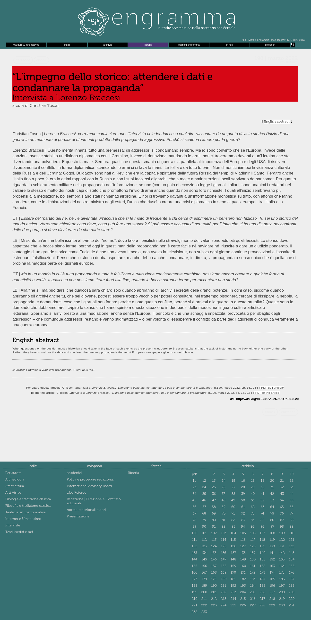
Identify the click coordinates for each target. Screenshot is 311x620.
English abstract (277, 122)
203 (233, 592)
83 (243, 520)
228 (262, 605)
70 (223, 513)
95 (253, 526)
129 (262, 546)
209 (291, 592)
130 (272, 546)
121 (291, 540)
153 (282, 559)
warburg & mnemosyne (26, 45)
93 (233, 526)
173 (262, 572)
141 (272, 553)
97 (272, 526)
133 (194, 553)
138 (243, 553)
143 (291, 553)
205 (253, 592)
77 (291, 513)
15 (233, 481)
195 (262, 586)
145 (204, 559)
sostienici (74, 473)
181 (233, 579)
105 (243, 533)
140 (262, 553)
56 (194, 507)
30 (262, 487)
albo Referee (76, 492)
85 (262, 520)
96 (262, 526)
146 (214, 559)
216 (253, 599)
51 (253, 500)
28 (243, 487)
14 (223, 481)
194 (253, 586)
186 (282, 579)
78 (194, 520)
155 (194, 566)
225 (233, 605)
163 (272, 566)
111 (194, 540)
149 (243, 559)
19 (262, 481)
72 (243, 513)
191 (223, 586)
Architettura (14, 486)
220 (291, 599)
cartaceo (23, 60)
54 (282, 500)
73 (252, 513)
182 (243, 579)
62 (253, 507)
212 (214, 599)
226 (243, 605)
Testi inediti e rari (19, 532)
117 (252, 540)
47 (214, 500)
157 (213, 566)
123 (204, 546)
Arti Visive (13, 492)
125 (223, 546)
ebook (41, 60)
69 (214, 513)
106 (253, 533)
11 (194, 481)
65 (282, 507)
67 (194, 513)
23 (194, 487)
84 (253, 520)
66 (292, 507)
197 (282, 586)
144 (194, 559)
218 (272, 599)
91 (214, 526)
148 (233, 559)
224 (223, 605)
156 (204, 566)
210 (194, 599)
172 (252, 572)
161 (252, 566)
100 (194, 533)
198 (291, 586)
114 (223, 540)
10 (292, 474)
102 (214, 533)
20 (272, 481)
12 (204, 481)
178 (204, 579)
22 (292, 481)
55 (292, 500)
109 (282, 533)
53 (272, 500)
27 (233, 487)
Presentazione (78, 516)
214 (233, 599)
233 (204, 612)
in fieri (229, 45)
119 (272, 540)
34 (194, 494)
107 (262, 533)
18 (253, 481)
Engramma (155, 20)
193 (243, 586)
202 (223, 592)
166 (194, 572)
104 (233, 533)
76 (282, 513)
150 (253, 559)
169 (223, 572)
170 (233, 572)
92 (223, 526)
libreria (148, 45)
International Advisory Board (89, 486)
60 (233, 507)
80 (214, 520)
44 (292, 494)
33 (291, 487)
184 (262, 579)
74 (262, 513)
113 (213, 540)
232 (194, 612)
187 (291, 579)
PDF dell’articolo (272, 387)
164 (282, 566)
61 (243, 507)
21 (282, 481)
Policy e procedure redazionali (90, 479)
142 (282, 553)
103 (223, 533)
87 (282, 520)
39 (243, 494)
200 (204, 592)
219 (282, 599)
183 (252, 579)
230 (282, 605)
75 (272, 513)
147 (223, 559)
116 (243, 540)
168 (214, 572)
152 (272, 559)
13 (214, 481)
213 (223, 599)
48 (223, 500)
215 (243, 599)
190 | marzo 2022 (276, 58)
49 (233, 500)
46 (204, 500)
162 (262, 566)
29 (253, 487)
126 (233, 546)
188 (194, 586)
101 (204, 533)
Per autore (13, 473)
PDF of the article (266, 392)
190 (214, 586)
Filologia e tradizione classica (28, 499)
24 (204, 487)
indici (67, 45)
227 (253, 605)
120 (282, 540)
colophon (270, 45)
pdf (194, 474)
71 (233, 513)
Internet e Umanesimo (23, 519)
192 (233, 586)
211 (204, 599)
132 (291, 546)
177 (194, 579)
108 (272, 533)
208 (282, 592)
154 (291, 559)
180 (223, 579)
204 (243, 592)
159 (233, 566)
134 (204, 553)
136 (223, 553)
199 (194, 592)
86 (272, 520)
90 (204, 526)
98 (282, 526)
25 (214, 487)
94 (243, 526)
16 (243, 481)
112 (204, 540)
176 (291, 572)
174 (272, 572)
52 (262, 500)
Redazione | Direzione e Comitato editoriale (94, 501)
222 (204, 605)
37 (223, 494)
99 (292, 526)
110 (291, 533)
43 (282, 494)
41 (262, 494)
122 (194, 546)
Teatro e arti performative (25, 512)
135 (213, 553)
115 (233, 540)
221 (194, 605)
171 (243, 572)
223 (214, 605)
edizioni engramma (189, 45)
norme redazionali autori (86, 510)
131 (282, 546)
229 (272, 605)
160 (243, 566)
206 (262, 592)
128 (253, 546)
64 (272, 507)
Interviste (12, 525)
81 (223, 520)
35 (204, 494)
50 (243, 500)
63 (262, 507)
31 (272, 487)
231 (291, 605)
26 (223, 487)
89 (194, 526)
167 (204, 572)
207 (272, 592)
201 (214, 592)
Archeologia (14, 479)
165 (291, 566)
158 (223, 566)
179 (213, 579)
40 (253, 494)
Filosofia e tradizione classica (28, 506)
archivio (107, 45)
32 (282, 487)
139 (252, 553)
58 (214, 507)
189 (204, 586)
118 (262, 540)
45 (194, 500)
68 (204, 513)
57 (204, 507)
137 (233, 553)
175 (282, 572)
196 (272, 586)
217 (262, 599)
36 (214, 494)
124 (214, 546)
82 (233, 520)
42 (272, 494)
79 (204, 520)
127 (243, 546)
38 (233, 494)
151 (262, 559)
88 (292, 520)
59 (223, 507)
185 (272, 579)
